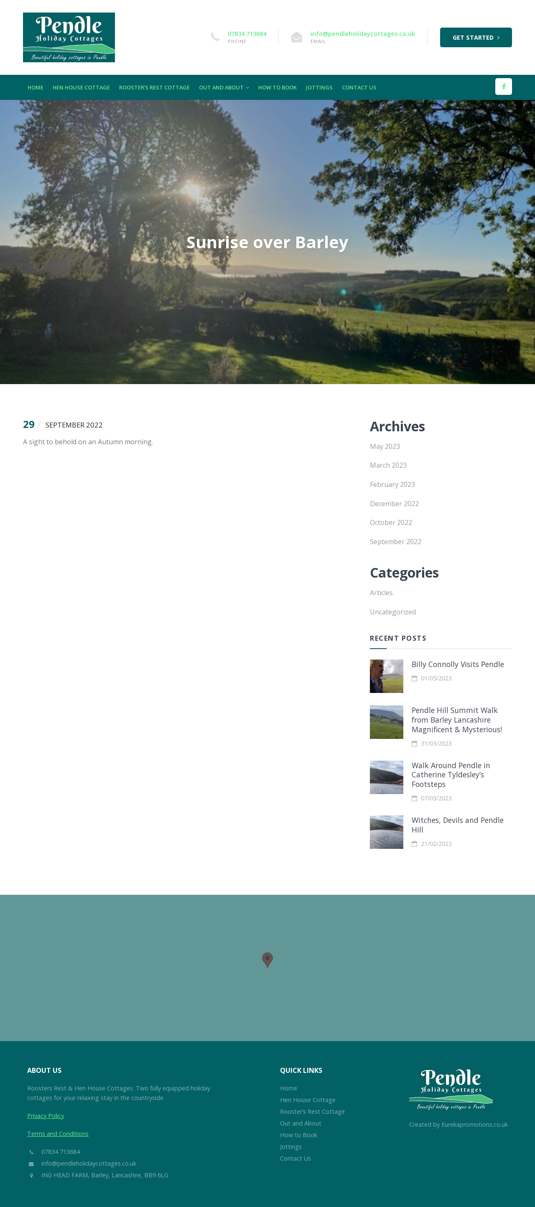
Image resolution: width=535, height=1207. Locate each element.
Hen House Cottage (81, 87)
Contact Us (359, 87)
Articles (381, 592)
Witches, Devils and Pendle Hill (458, 825)
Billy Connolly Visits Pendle (458, 664)
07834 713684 (247, 34)
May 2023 (385, 446)
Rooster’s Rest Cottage (154, 87)
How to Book (277, 87)
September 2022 (395, 541)
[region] (267, 968)
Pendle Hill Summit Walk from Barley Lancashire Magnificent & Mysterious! (457, 719)
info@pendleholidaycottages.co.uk (363, 34)
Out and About (224, 87)
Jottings (319, 87)
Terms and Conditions (58, 1134)
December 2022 (394, 503)
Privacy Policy (45, 1116)
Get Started (476, 37)
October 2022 (391, 522)
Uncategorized (393, 611)
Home (35, 87)
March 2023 (388, 465)
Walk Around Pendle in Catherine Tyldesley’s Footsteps (451, 774)
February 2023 (392, 484)
